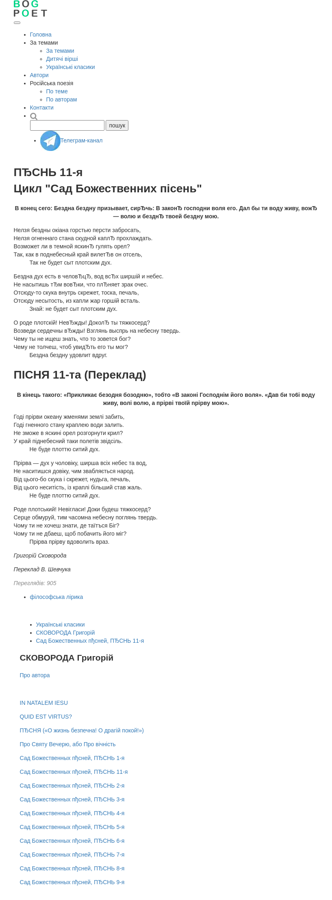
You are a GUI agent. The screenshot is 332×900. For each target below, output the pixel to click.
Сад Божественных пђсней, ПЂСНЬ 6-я (72, 841)
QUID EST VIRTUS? (46, 716)
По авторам (61, 99)
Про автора (35, 675)
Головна (41, 34)
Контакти (42, 107)
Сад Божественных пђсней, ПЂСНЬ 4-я (72, 813)
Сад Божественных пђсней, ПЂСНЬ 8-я (72, 868)
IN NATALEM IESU (44, 703)
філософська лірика (56, 597)
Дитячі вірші (62, 59)
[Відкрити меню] (17, 23)
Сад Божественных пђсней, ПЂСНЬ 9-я (72, 882)
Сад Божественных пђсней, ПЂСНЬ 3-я (72, 799)
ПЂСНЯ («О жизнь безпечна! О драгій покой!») (82, 730)
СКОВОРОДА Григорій (65, 632)
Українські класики (70, 67)
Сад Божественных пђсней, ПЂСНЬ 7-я (72, 854)
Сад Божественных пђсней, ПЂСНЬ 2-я (72, 785)
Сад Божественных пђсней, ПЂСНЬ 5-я (72, 827)
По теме (57, 91)
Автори (39, 75)
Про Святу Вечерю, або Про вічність (68, 744)
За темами (60, 50)
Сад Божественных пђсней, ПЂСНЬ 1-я (72, 758)
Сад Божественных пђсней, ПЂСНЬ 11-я (90, 640)
